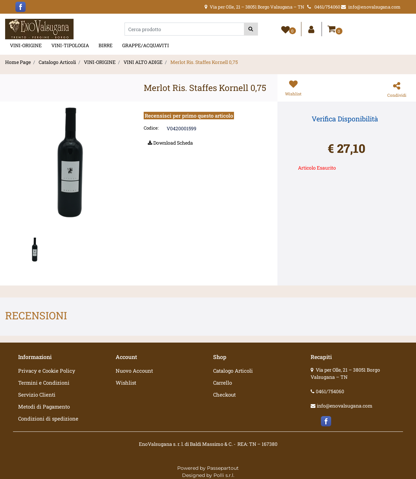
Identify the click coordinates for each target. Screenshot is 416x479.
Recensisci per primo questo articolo (189, 115)
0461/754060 (330, 391)
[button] (251, 29)
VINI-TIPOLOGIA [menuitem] (70, 45)
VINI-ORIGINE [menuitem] (26, 45)
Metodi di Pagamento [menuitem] (44, 406)
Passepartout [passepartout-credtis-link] (223, 468)
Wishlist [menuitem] (126, 382)
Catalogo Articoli (57, 62)
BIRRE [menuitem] (106, 45)
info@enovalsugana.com (345, 405)
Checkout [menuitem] (224, 394)
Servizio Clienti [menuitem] (36, 394)
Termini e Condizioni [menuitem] (43, 382)
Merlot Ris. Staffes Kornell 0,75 (204, 62)
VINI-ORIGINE (100, 62)
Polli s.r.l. (223, 475)
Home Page (18, 62)
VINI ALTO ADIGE (143, 62)
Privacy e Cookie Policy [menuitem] (46, 370)
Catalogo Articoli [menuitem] (233, 370)
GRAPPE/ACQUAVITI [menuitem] (145, 45)
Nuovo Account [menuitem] (134, 370)
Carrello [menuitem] (222, 382)
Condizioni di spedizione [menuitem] (48, 418)
